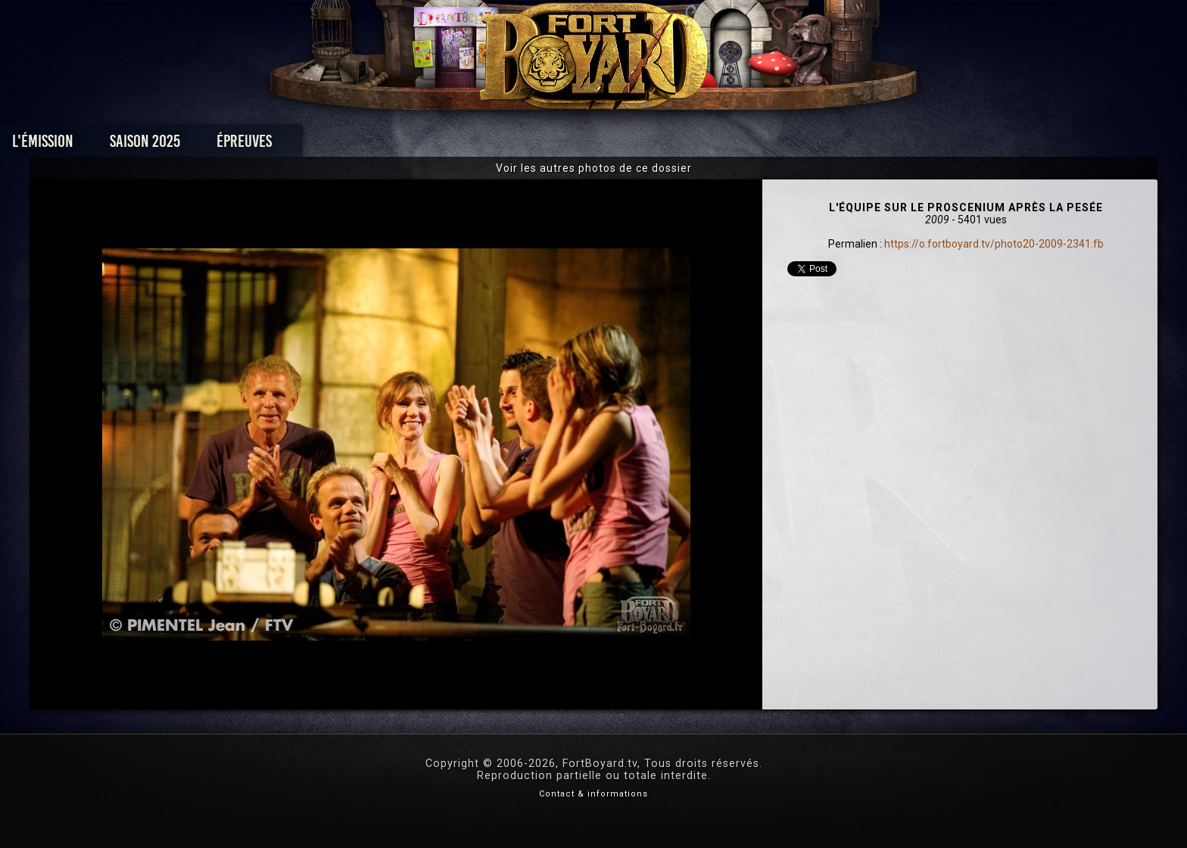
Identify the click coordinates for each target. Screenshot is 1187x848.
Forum (780, 145)
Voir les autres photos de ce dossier (594, 168)
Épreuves (456, 145)
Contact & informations (593, 794)
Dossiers (698, 145)
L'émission (254, 145)
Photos (541, 145)
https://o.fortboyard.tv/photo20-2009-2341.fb (994, 244)
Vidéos (617, 145)
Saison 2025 (357, 145)
